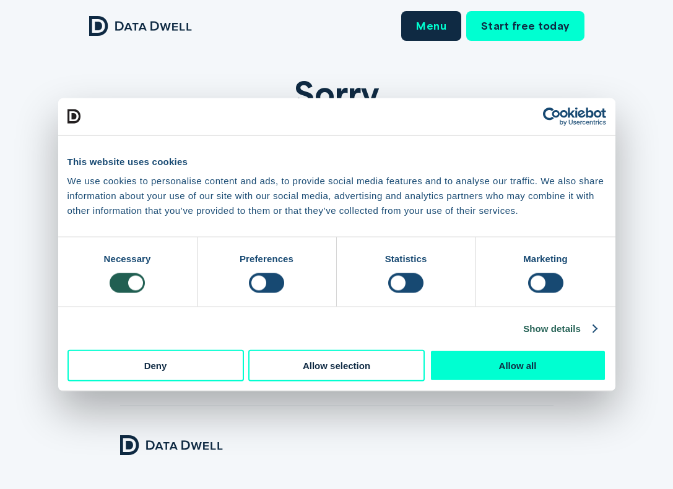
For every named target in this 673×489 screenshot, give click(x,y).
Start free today (525, 25)
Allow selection (336, 365)
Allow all (518, 365)
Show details (552, 328)
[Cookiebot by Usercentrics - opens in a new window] (552, 116)
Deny (155, 365)
